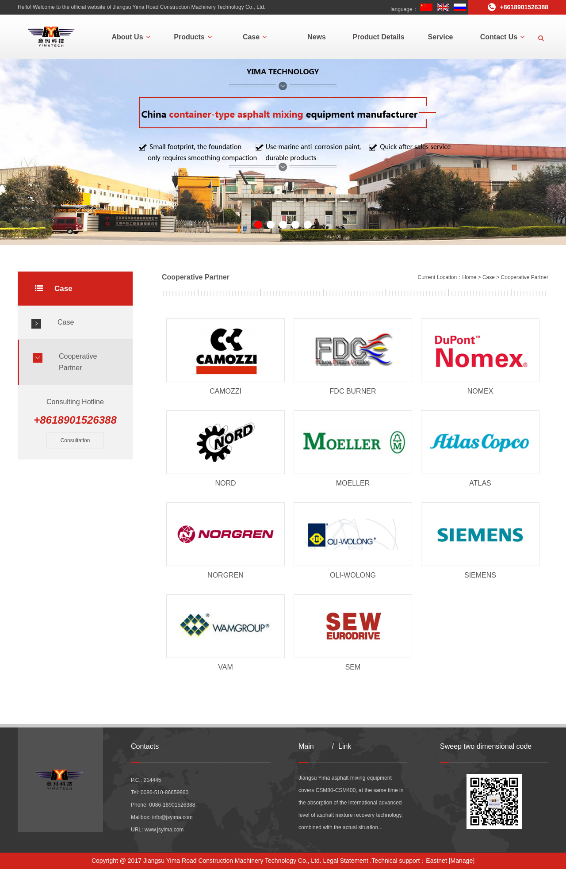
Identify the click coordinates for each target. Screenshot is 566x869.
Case (255, 37)
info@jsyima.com (172, 817)
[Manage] (461, 860)
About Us (130, 37)
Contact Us (502, 37)
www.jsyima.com (164, 830)
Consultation (75, 440)
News (316, 37)
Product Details (378, 37)
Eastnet (436, 860)
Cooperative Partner (78, 361)
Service (440, 37)
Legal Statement (345, 860)
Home (469, 277)
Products (192, 37)
